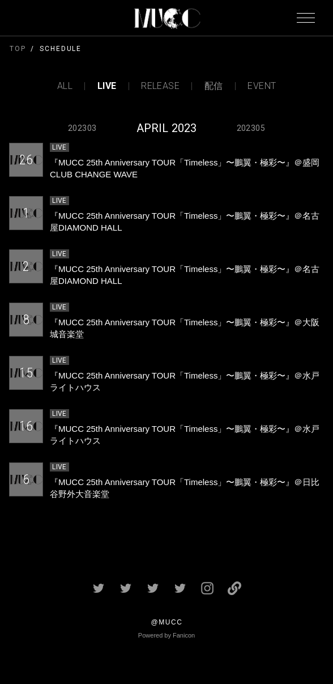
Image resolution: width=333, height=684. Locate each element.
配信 (213, 86)
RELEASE (160, 86)
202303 (82, 128)
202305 (251, 128)
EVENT (261, 86)
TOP (18, 48)
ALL (64, 86)
